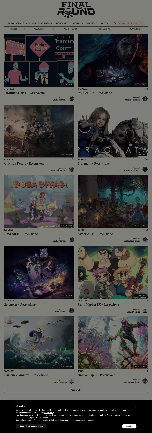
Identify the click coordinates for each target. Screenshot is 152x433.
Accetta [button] (129, 426)
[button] (135, 406)
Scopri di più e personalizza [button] (31, 426)
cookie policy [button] (49, 413)
